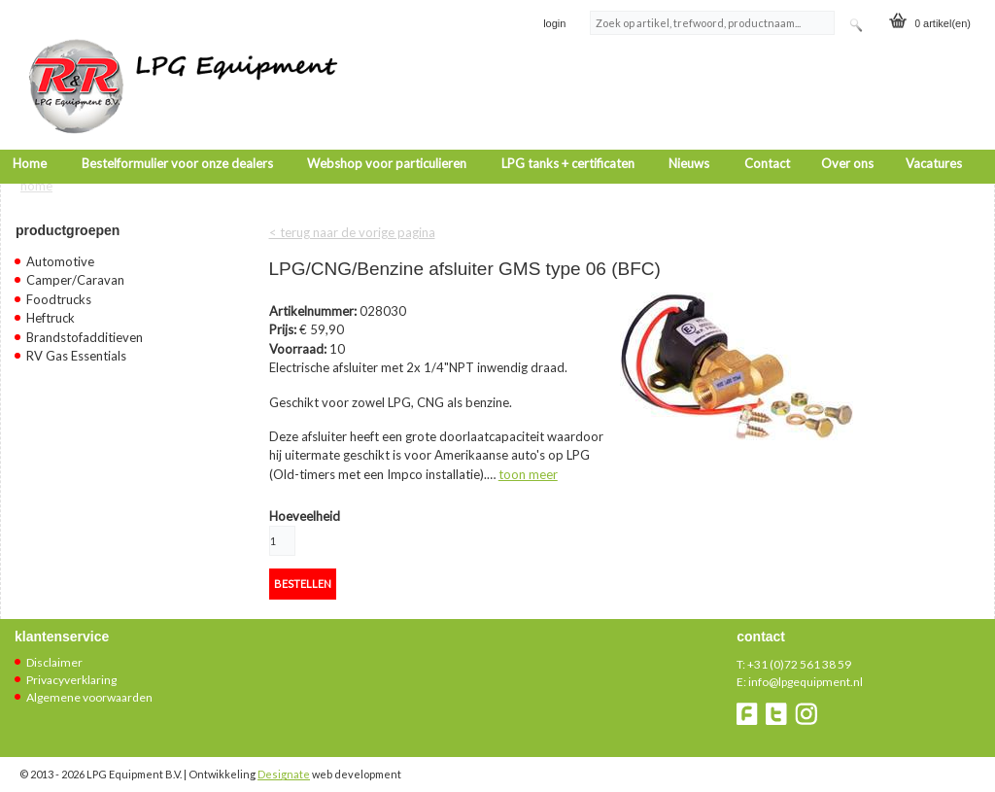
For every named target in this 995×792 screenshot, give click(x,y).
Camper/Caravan (75, 270)
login (554, 23)
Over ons (847, 138)
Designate (283, 764)
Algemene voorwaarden (89, 687)
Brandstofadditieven (84, 326)
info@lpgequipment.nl (805, 672)
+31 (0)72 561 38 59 (799, 654)
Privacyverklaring (71, 670)
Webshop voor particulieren (386, 138)
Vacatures (934, 138)
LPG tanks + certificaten (568, 138)
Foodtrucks (58, 288)
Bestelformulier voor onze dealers (177, 138)
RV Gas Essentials (76, 346)
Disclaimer (54, 652)
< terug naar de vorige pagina (352, 221)
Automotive (60, 250)
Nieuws (689, 138)
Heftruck (50, 308)
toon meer (528, 463)
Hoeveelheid (304, 505)
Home (30, 138)
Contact (767, 138)
